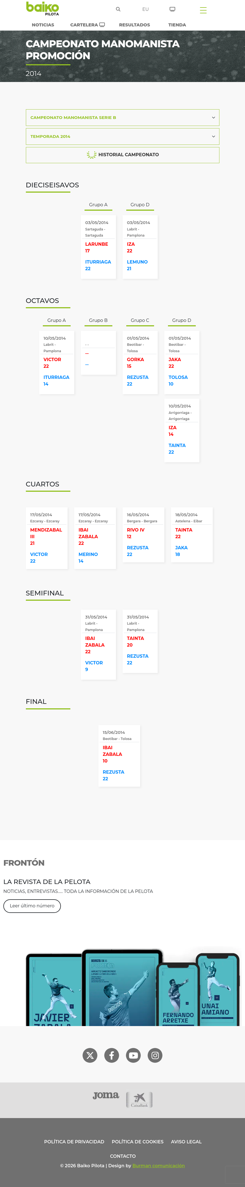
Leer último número (32, 905)
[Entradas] (172, 8)
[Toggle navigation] (203, 10)
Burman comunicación (158, 1165)
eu (145, 9)
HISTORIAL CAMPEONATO (122, 155)
